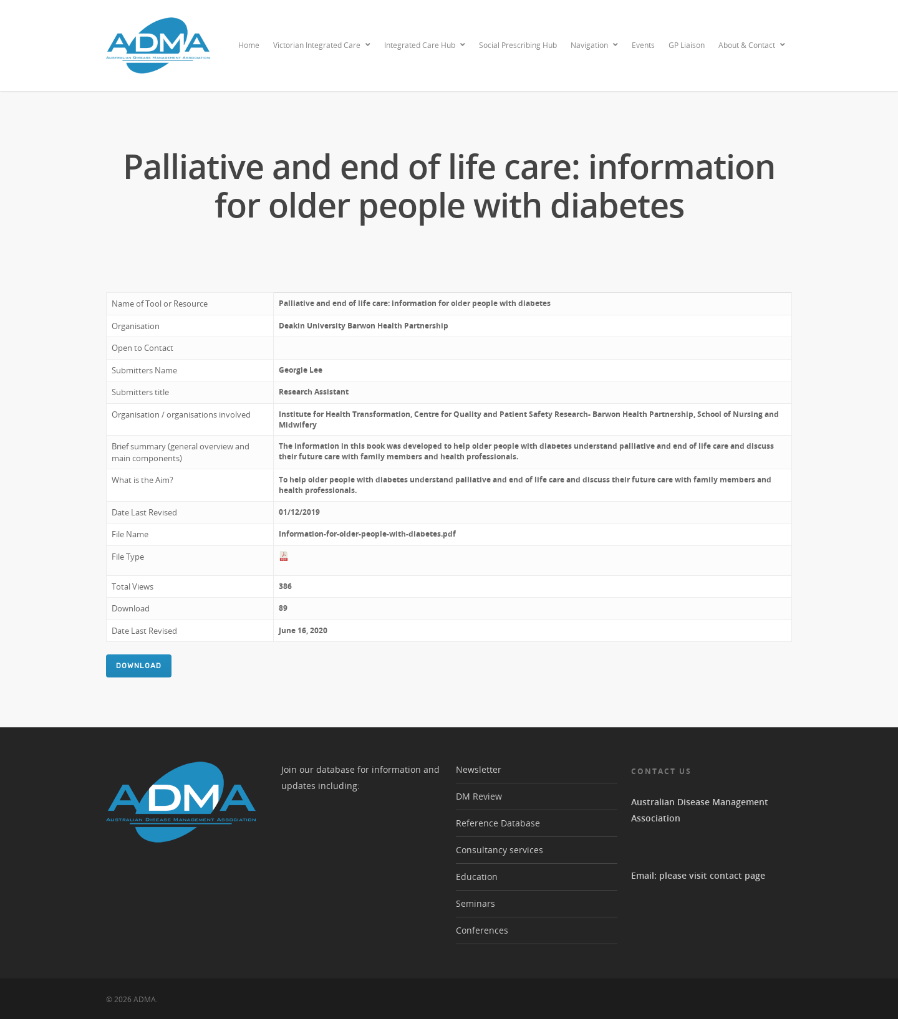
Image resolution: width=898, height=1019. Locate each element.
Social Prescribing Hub (518, 45)
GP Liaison (687, 45)
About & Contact (752, 45)
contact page (737, 875)
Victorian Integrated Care (322, 45)
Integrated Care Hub (425, 45)
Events (643, 45)
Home (248, 45)
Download (139, 665)
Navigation (595, 45)
